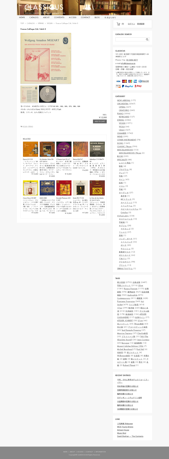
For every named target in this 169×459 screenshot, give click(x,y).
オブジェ (123, 225)
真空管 (124, 196)
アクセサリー (125, 262)
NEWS (22, 17)
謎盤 (125, 359)
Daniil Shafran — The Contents (130, 436)
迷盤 (133, 362)
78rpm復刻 (139, 324)
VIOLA (122, 127)
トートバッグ (126, 242)
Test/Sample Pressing (131, 330)
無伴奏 (131, 308)
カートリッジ (126, 202)
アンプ (122, 173)
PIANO (120, 113)
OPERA (122, 107)
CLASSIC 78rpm (124, 146)
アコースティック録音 (138, 327)
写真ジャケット (124, 285)
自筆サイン (140, 317)
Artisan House (123, 430)
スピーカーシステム (129, 209)
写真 (121, 176)
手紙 (121, 189)
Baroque (125, 343)
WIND (120, 136)
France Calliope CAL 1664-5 (67, 23)
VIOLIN (24, 126)
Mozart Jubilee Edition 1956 (130, 346)
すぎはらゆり (110, 17)
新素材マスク (125, 252)
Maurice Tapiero (124, 333)
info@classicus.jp (128, 64)
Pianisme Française (126, 301)
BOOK (120, 156)
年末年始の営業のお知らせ (127, 386)
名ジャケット (123, 324)
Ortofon (124, 212)
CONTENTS (59, 17)
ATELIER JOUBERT (125, 320)
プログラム (124, 169)
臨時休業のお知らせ (125, 394)
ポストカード (125, 255)
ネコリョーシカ (126, 219)
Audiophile (132, 295)
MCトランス (126, 199)
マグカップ (125, 229)
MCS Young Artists (125, 427)
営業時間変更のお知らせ (127, 390)
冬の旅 (120, 327)
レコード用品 (125, 163)
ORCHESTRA (123, 104)
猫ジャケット (136, 359)
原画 (121, 235)
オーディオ (124, 193)
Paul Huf (140, 349)
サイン (122, 179)
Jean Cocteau (143, 340)
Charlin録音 (142, 333)
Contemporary (123, 298)
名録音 (120, 352)
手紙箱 (122, 222)
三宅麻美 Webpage (125, 424)
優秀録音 (131, 292)
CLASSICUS (44, 7)
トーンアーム (126, 206)
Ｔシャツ (123, 232)
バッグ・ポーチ (126, 239)
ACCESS (72, 17)
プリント (123, 265)
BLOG (97, 17)
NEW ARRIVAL (123, 100)
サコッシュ (125, 248)
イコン (122, 186)
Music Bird (121, 433)
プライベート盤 (128, 336)
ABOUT (46, 17)
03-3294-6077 (132, 60)
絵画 (121, 183)
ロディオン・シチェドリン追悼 (129, 398)
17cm (119, 308)
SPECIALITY (122, 160)
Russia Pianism (131, 289)
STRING (30, 126)
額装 (121, 166)
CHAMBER (121, 133)
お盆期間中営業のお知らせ (127, 402)
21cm (140, 320)
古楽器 (137, 356)
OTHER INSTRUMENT (126, 140)
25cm (140, 285)
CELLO (122, 130)
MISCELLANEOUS (125, 150)
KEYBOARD (124, 117)
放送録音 (129, 314)
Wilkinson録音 (123, 356)
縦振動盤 (138, 343)
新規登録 (140, 24)
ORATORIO (124, 110)
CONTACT (85, 17)
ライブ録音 (134, 304)
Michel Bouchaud (125, 349)
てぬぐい (123, 258)
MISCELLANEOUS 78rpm (130, 153)
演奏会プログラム (125, 268)
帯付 (141, 362)
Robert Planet (129, 365)
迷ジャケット (133, 352)
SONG (120, 143)
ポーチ (124, 245)
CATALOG (34, 17)
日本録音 (129, 311)
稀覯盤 (139, 298)
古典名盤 (136, 282)
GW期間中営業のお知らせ (127, 409)
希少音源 (121, 282)
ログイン (131, 24)
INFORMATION (101, 452)
